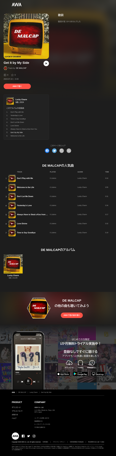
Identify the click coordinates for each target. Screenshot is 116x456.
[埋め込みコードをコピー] (69, 150)
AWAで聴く (17, 86)
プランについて (17, 411)
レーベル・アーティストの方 (42, 424)
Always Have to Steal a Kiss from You (24, 129)
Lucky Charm (21, 99)
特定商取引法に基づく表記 (96, 442)
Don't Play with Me (17, 112)
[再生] (46, 63)
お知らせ (15, 415)
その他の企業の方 (39, 427)
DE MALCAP (21, 68)
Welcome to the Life (17, 136)
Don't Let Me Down (17, 122)
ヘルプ (14, 418)
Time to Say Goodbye (18, 119)
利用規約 (45, 442)
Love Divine (15, 126)
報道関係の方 (38, 421)
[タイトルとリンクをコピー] (61, 150)
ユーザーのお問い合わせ (41, 418)
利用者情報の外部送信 (76, 442)
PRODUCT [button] (17, 402)
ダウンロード (16, 407)
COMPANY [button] (39, 402)
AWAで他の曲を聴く (72, 315)
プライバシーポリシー (59, 442)
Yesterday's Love (17, 115)
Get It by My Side (46, 392)
